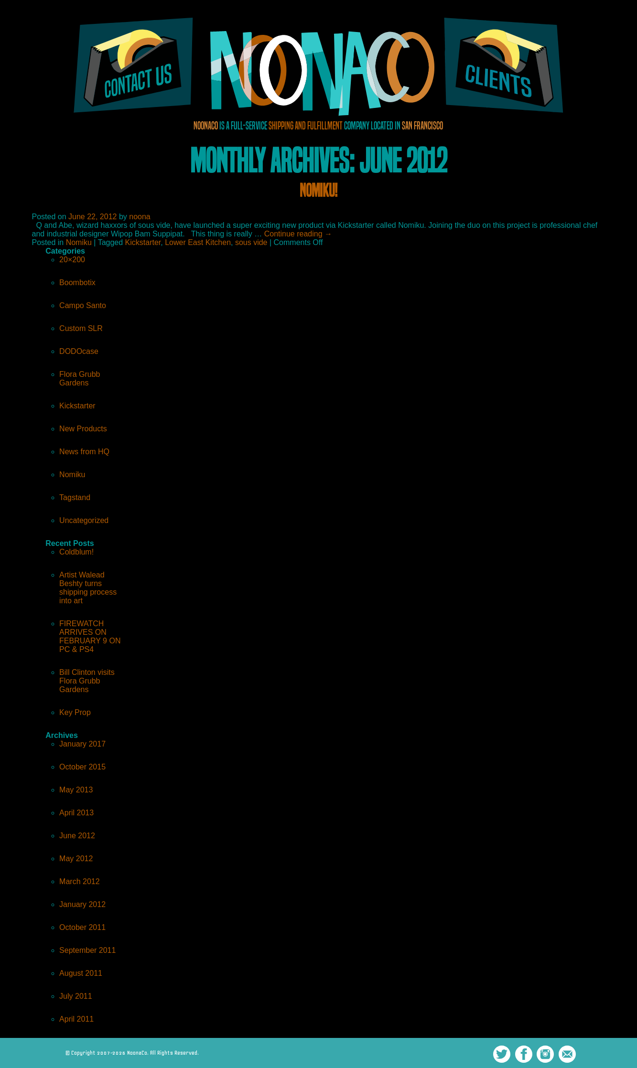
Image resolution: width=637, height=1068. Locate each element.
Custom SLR (81, 328)
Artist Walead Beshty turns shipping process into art (88, 588)
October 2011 (82, 927)
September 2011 (87, 950)
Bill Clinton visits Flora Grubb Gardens (87, 681)
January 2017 (82, 744)
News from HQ (84, 452)
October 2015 (82, 767)
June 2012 (77, 836)
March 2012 (79, 881)
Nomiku (79, 242)
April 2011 (76, 1019)
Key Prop (75, 712)
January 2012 (82, 904)
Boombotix (77, 282)
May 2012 (76, 858)
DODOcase (78, 351)
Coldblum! (76, 552)
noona (140, 217)
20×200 (72, 260)
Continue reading (298, 234)
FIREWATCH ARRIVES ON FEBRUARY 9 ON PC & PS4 (89, 636)
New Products (83, 429)
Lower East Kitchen (198, 242)
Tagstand (74, 497)
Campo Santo (82, 305)
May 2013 (76, 790)
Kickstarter (143, 242)
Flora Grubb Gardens (79, 378)
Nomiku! (318, 190)
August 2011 (80, 973)
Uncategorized (83, 520)
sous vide (251, 242)
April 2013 (76, 813)
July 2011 (75, 996)
